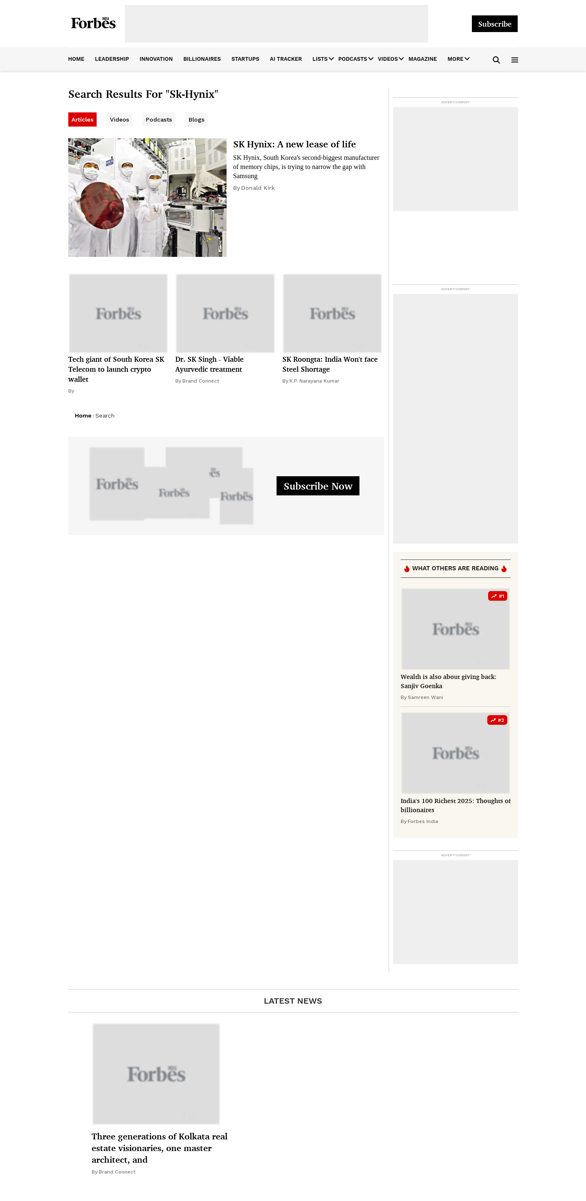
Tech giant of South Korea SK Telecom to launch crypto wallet (116, 369)
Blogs (196, 119)
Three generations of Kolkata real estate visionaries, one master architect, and (159, 1148)
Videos (388, 59)
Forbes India (423, 821)
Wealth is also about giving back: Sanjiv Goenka (448, 681)
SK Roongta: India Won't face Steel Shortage (330, 364)
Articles (83, 119)
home (76, 59)
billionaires (202, 59)
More (456, 59)
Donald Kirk (258, 187)
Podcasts (352, 59)
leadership (112, 59)
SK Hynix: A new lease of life (294, 143)
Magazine (423, 59)
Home (83, 415)
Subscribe (494, 23)
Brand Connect (200, 381)
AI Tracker (286, 59)
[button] (496, 59)
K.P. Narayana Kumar (314, 381)
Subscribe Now (318, 486)
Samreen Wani (425, 697)
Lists (319, 59)
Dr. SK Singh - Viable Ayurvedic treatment (209, 364)
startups (245, 59)
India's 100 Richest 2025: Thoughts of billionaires (456, 805)
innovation (156, 59)
